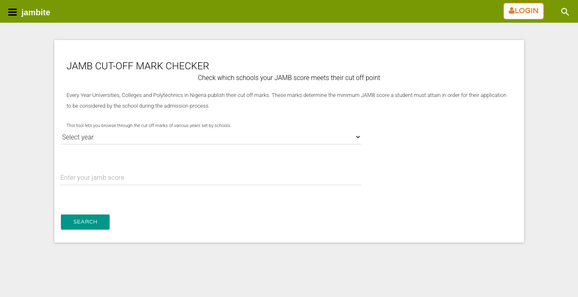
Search (85, 221)
